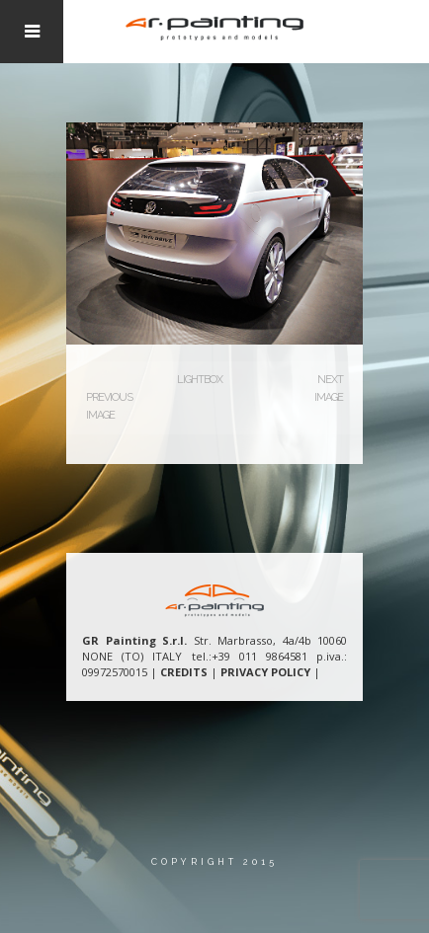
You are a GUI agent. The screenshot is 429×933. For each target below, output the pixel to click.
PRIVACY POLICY (265, 671)
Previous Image (109, 406)
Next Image (328, 388)
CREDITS (184, 671)
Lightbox (199, 379)
